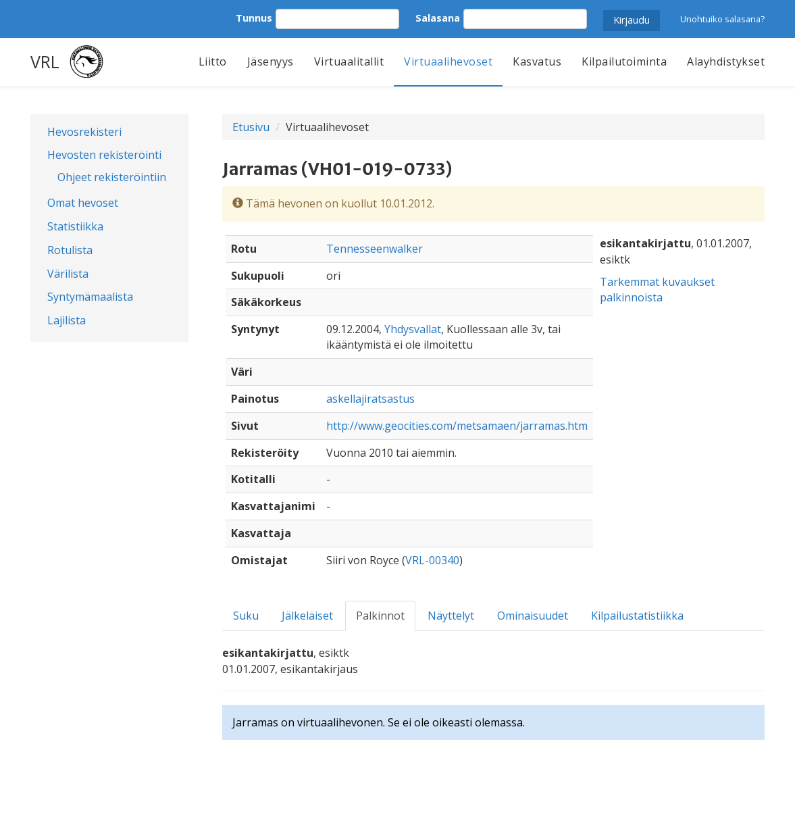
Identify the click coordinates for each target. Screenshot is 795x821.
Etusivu (251, 127)
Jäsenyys (270, 61)
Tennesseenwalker (374, 248)
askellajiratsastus (370, 398)
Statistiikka (75, 226)
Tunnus (254, 17)
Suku (246, 615)
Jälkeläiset (307, 615)
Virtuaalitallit (349, 61)
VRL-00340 (432, 560)
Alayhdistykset (726, 61)
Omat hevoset (82, 202)
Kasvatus (537, 61)
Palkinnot (380, 615)
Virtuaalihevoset (448, 61)
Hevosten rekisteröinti (104, 154)
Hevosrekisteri (84, 131)
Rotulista (70, 250)
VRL (44, 61)
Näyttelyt (451, 615)
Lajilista (66, 320)
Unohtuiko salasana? (722, 19)
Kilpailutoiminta (624, 61)
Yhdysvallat (412, 329)
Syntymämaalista (90, 296)
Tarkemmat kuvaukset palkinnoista (657, 289)
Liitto (213, 61)
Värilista (67, 273)
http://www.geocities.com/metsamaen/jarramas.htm (457, 425)
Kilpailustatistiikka (637, 615)
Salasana (437, 17)
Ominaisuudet (532, 615)
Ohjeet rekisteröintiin (111, 177)
